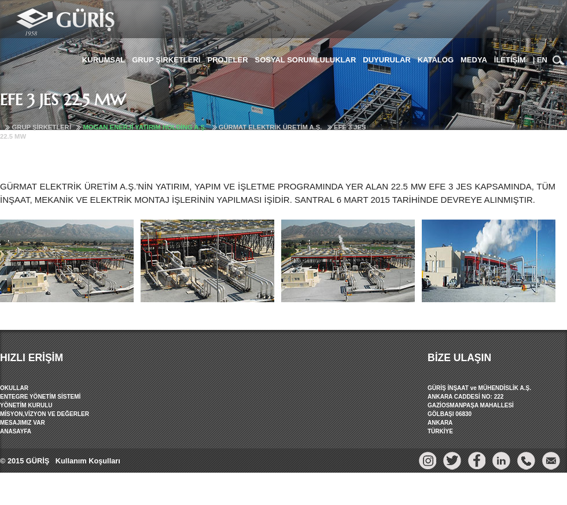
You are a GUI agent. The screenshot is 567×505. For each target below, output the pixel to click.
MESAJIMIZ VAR (22, 422)
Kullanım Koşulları (86, 460)
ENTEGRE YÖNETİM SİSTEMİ (40, 396)
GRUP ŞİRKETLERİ (41, 127)
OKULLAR (14, 388)
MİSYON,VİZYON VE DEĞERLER (44, 414)
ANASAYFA (15, 431)
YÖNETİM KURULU (26, 405)
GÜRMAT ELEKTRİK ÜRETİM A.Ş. (270, 127)
